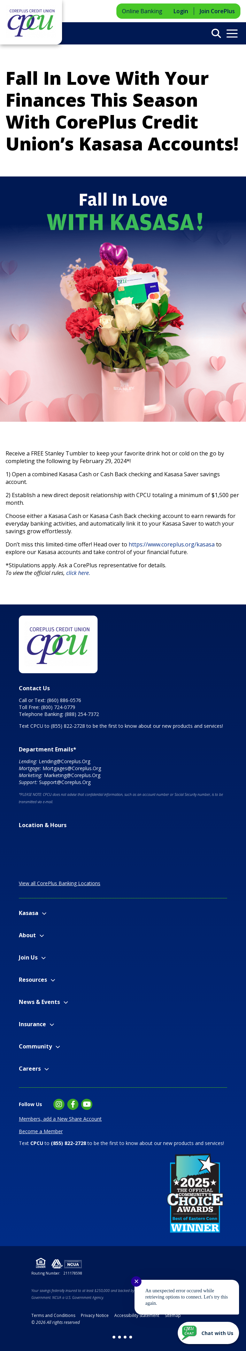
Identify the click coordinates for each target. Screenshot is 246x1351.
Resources (33, 979)
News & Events (39, 1002)
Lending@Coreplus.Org (64, 761)
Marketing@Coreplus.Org (72, 775)
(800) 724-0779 (58, 707)
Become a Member (41, 1131)
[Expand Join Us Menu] (43, 958)
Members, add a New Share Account (60, 1118)
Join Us (28, 957)
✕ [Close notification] (136, 1281)
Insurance (32, 1024)
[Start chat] (208, 1333)
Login (181, 11)
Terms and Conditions (53, 1315)
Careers (30, 1068)
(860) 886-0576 (64, 700)
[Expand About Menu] (41, 936)
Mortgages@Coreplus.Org (72, 768)
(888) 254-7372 (82, 714)
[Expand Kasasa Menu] (44, 913)
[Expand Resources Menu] (52, 980)
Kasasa (28, 913)
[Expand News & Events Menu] (65, 1002)
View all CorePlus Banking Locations (59, 883)
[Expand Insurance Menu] (51, 1025)
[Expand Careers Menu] (46, 1069)
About (27, 935)
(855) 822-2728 (68, 726)
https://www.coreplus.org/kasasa (172, 544)
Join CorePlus (217, 11)
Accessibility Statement (136, 1315)
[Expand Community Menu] (57, 1047)
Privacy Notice (95, 1315)
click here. (79, 573)
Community (35, 1046)
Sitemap (173, 1315)
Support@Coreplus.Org (65, 782)
